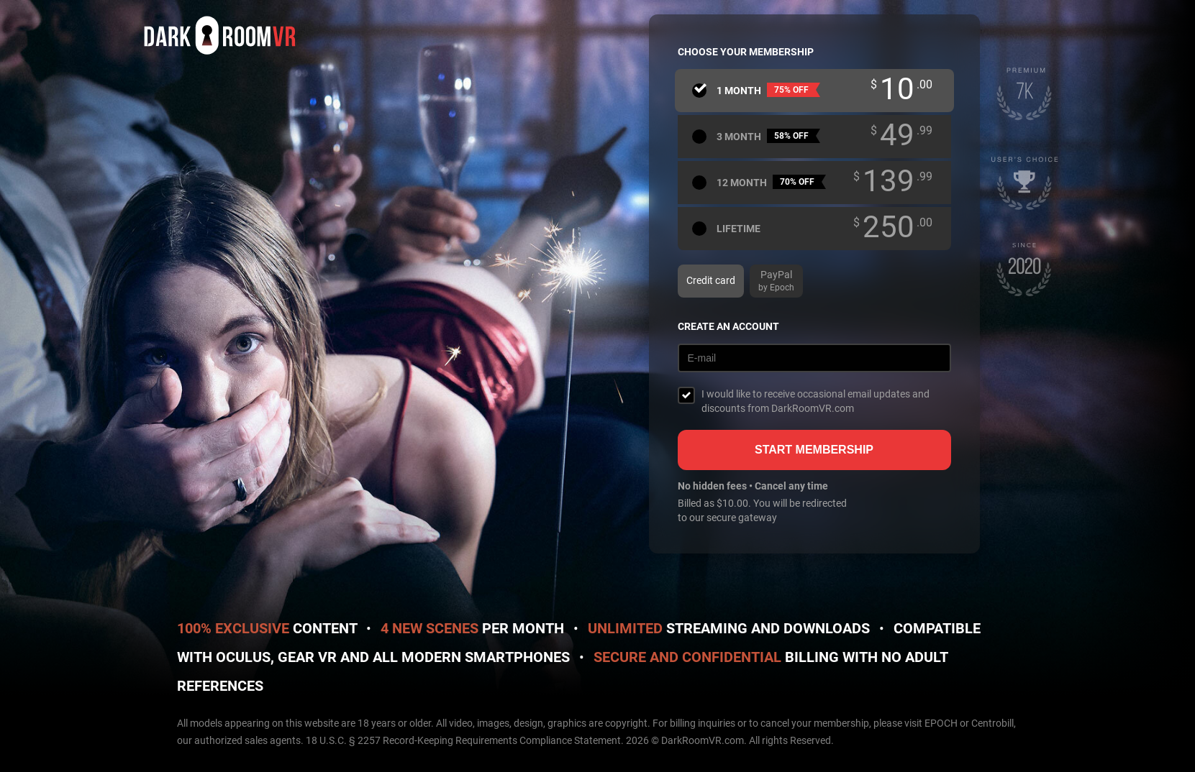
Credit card (710, 280)
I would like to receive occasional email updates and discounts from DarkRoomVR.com (815, 401)
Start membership (814, 450)
